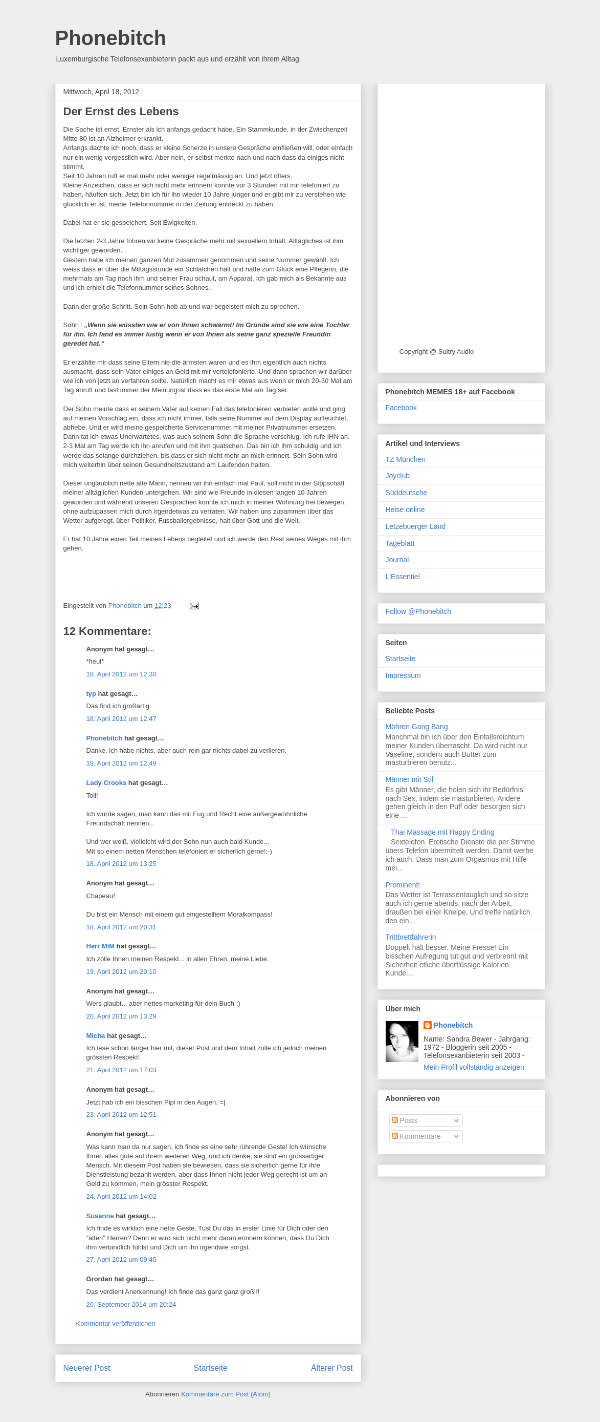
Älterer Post (331, 1368)
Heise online (405, 509)
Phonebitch (111, 38)
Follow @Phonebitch (419, 611)
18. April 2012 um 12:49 (121, 763)
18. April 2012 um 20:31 (121, 927)
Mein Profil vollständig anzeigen (474, 1067)
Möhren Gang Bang (417, 727)
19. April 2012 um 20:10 (121, 971)
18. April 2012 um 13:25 (121, 863)
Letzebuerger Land (416, 526)
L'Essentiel (403, 576)
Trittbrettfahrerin (411, 937)
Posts (405, 1120)
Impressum (403, 675)
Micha (95, 1035)
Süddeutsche (407, 493)
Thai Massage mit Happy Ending (442, 832)
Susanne (100, 1216)
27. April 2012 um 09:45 (121, 1259)
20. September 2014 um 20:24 (131, 1304)
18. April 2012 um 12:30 (121, 674)
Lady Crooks (106, 783)
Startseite (211, 1368)
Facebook (401, 408)
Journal (397, 560)
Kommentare (416, 1136)
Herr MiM (100, 946)
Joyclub (398, 476)
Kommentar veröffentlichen (115, 1323)
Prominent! (403, 885)
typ (91, 693)
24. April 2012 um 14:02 (121, 1196)
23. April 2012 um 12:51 (121, 1114)
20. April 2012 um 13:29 (121, 1016)
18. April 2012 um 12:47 (121, 719)
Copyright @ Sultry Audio (436, 351)
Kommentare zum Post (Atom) (226, 1394)
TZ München (406, 459)
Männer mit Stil (409, 779)
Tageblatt (400, 543)
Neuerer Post (86, 1368)
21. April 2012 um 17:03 (121, 1070)
